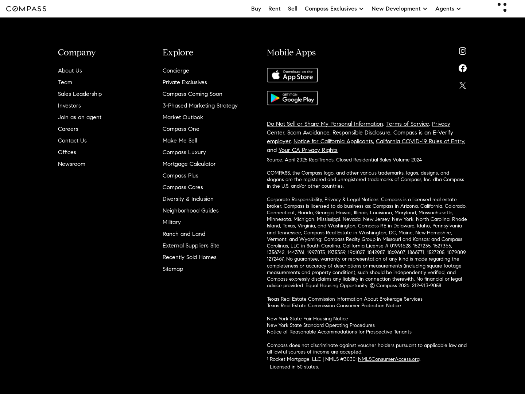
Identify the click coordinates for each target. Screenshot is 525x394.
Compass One (181, 128)
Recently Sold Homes (190, 257)
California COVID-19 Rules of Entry (420, 141)
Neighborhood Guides (191, 210)
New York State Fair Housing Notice (307, 319)
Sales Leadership (80, 93)
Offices (67, 152)
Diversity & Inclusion (188, 198)
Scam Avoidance (308, 132)
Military (172, 222)
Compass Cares (183, 187)
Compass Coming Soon (192, 93)
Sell (293, 8)
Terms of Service (407, 123)
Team (65, 82)
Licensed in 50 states (294, 367)
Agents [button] (448, 8)
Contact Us (72, 140)
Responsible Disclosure (361, 132)
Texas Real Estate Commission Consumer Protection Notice (334, 306)
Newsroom (71, 163)
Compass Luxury (184, 152)
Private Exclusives (185, 82)
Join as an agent (79, 117)
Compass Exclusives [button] (334, 8)
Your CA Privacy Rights (308, 150)
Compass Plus (180, 175)
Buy (256, 8)
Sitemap (173, 268)
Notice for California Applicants (333, 141)
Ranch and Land (184, 233)
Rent (274, 8)
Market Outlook (183, 117)
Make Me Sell (180, 140)
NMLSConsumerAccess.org (389, 359)
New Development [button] (400, 8)
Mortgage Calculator (189, 163)
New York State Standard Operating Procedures (321, 325)
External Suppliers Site (191, 245)
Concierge (176, 70)
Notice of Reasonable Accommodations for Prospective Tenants (339, 332)
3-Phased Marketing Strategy (200, 105)
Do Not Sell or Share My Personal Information (325, 123)
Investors (69, 105)
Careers (68, 128)
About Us (70, 70)
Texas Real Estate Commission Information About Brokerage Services (345, 299)
